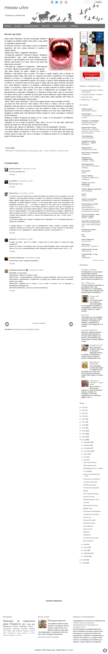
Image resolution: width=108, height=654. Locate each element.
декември (87, 442)
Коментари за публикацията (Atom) (27, 329)
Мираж (85, 491)
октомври (87, 448)
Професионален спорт (91, 499)
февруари (87, 553)
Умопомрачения (88, 164)
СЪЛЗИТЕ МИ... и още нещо (90, 255)
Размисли (15, 624)
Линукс (19, 633)
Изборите (86, 532)
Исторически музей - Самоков (91, 94)
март (85, 550)
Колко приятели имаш (91, 493)
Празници (16, 629)
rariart (84, 194)
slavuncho (13, 239)
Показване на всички (98, 260)
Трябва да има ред (89, 485)
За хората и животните (89, 330)
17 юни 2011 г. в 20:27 (35, 270)
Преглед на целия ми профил (48, 637)
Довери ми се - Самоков (89, 99)
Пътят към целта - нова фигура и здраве (90, 215)
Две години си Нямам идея (94, 363)
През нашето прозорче (90, 152)
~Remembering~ (87, 136)
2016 (84, 425)
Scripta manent (87, 109)
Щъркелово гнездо (89, 127)
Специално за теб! (96, 345)
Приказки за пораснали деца (59, 150)
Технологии (18, 635)
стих (4, 631)
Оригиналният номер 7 (89, 111)
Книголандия (86, 114)
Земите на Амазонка (89, 199)
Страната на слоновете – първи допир (96, 382)
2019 (84, 416)
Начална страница (38, 323)
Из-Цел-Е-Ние (86, 241)
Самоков (74, 26)
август (86, 454)
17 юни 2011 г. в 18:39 (32, 258)
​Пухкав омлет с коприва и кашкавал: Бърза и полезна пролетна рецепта (91, 131)
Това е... (84, 196)
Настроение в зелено (90, 505)
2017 (84, 422)
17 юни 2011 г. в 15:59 (24, 239)
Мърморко (86, 535)
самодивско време (88, 201)
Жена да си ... (87, 244)
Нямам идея (16, 7)
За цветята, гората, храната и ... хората (89, 142)
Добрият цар (87, 508)
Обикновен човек (89, 523)
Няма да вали (86, 231)
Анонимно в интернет (88, 270)
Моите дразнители (89, 465)
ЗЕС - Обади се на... (88, 283)
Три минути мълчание (90, 538)
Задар (84, 236)
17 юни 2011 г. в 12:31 (26, 193)
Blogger (70, 650)
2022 (84, 410)
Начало (8, 26)
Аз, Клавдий (87, 471)
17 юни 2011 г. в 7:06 (28, 168)
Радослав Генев (87, 97)
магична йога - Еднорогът (90, 246)
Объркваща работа (89, 229)
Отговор (12, 174)
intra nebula (86, 171)
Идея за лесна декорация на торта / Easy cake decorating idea (91, 224)
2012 (84, 437)
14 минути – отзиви (88, 161)
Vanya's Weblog (87, 176)
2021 (84, 413)
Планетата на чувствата (91, 479)
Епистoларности (88, 239)
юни (85, 460)
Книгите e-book (59, 26)
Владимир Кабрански (17, 270)
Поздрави (26, 631)
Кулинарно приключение (91, 221)
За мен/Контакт (31, 26)
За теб (17, 26)
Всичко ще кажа (88, 496)
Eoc (83, 234)
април (86, 547)
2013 (84, 434)
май (85, 544)
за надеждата (86, 257)
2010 (84, 560)
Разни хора (11, 631)
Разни (15, 626)
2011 (84, 439)
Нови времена (88, 526)
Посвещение (12, 633)
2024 (84, 407)
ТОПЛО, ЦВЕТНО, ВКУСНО (91, 189)
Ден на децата (88, 541)
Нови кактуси (87, 529)
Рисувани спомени (28, 629)
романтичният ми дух (90, 249)
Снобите (86, 502)
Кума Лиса (85, 315)
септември (87, 451)
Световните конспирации (92, 511)
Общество (7, 626)
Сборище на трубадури (90, 121)
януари (86, 556)
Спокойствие (86, 154)
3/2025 (84, 172)
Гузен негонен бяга (89, 462)
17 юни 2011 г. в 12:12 (25, 181)
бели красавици (87, 191)
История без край (89, 520)
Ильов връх (85, 144)
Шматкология (87, 148)
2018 (84, 419)
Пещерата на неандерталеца (87, 158)
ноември (87, 445)
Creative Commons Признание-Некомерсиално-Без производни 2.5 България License (85, 625)
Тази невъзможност (88, 138)
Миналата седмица (9, 635)
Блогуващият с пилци (90, 204)
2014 (84, 431)
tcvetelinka (13, 181)
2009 (84, 563)
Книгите (46, 26)
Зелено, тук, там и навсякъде (88, 183)
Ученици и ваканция (90, 482)
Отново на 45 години (94, 297)
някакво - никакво (87, 218)
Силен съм (87, 517)
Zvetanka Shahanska (16, 258)
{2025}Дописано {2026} (89, 149)
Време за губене (29, 633)
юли (85, 457)
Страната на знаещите (91, 514)
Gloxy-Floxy (13, 193)
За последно (86, 186)
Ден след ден (28, 624)
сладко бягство (87, 251)
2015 (84, 428)
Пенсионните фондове (91, 488)
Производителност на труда (93, 468)
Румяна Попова (15, 168)
